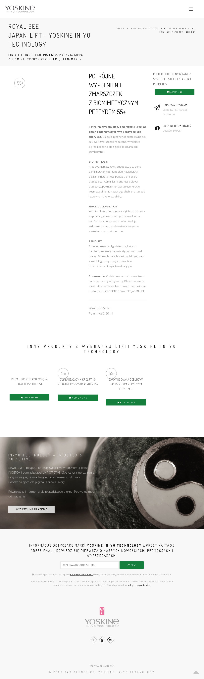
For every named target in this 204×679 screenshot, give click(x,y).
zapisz (131, 565)
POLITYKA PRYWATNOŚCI (102, 666)
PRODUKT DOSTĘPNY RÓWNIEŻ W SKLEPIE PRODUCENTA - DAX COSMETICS (172, 79)
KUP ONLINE (174, 92)
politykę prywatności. (81, 574)
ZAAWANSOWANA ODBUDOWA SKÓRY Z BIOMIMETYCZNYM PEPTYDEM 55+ (126, 384)
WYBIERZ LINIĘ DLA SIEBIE (31, 509)
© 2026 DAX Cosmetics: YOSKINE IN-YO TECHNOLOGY (102, 672)
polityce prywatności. (139, 584)
